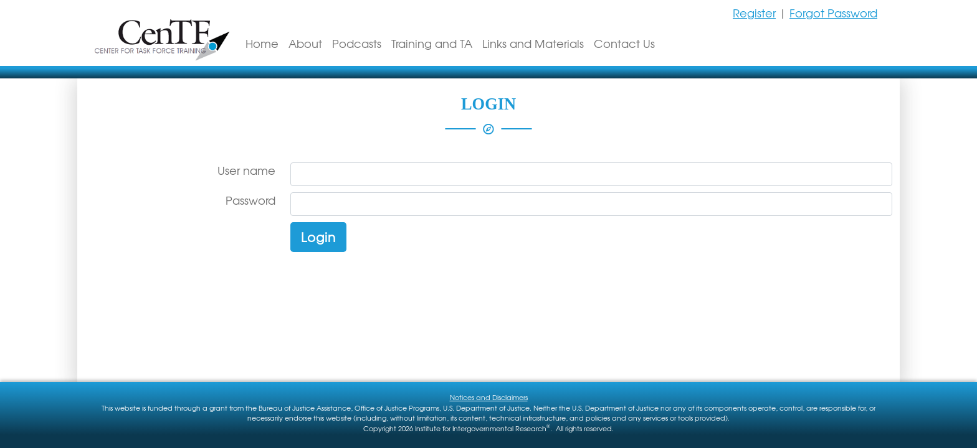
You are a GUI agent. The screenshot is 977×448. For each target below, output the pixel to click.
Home (262, 43)
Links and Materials (533, 43)
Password (250, 200)
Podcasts (356, 43)
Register (754, 12)
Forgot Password (833, 12)
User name (246, 170)
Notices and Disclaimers (489, 397)
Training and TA (431, 43)
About (305, 43)
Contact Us (624, 43)
